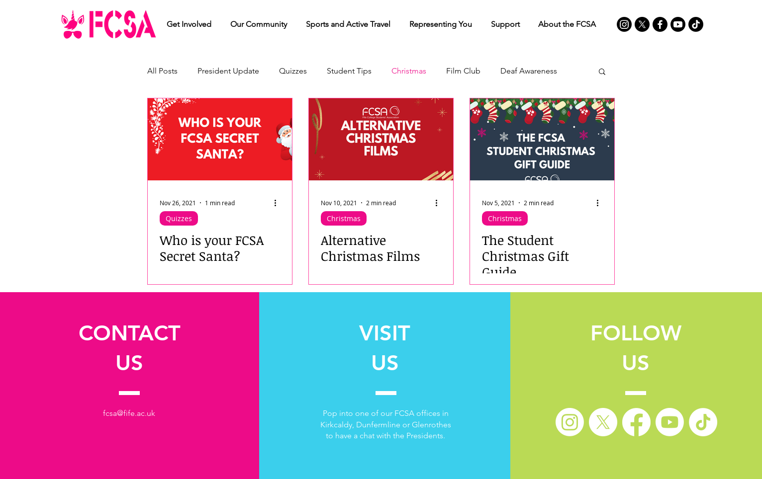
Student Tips (349, 71)
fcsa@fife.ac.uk (129, 413)
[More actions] (279, 203)
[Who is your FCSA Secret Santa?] (220, 139)
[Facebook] (660, 24)
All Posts (162, 71)
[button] (189, 24)
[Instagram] (624, 24)
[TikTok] (695, 24)
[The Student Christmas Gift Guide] (542, 139)
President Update (228, 71)
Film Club (463, 71)
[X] (642, 24)
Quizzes (293, 71)
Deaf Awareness (528, 71)
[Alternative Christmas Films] (381, 139)
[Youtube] (677, 24)
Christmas (408, 71)
